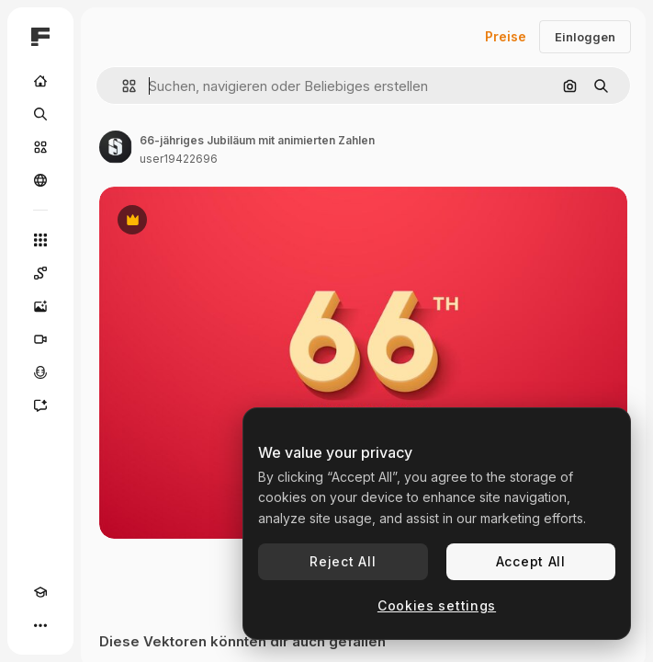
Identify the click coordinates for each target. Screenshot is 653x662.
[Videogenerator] (40, 339)
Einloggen (585, 36)
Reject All (343, 561)
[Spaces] (40, 273)
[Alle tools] (40, 240)
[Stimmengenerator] (40, 372)
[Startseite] (40, 81)
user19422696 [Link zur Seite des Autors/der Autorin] (179, 159)
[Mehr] (40, 625)
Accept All (531, 561)
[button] (121, 86)
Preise (505, 36)
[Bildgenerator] (40, 306)
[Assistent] (40, 405)
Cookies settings (436, 605)
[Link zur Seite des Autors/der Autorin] (115, 147)
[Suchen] (40, 114)
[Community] (40, 180)
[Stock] (40, 147)
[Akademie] (40, 592)
